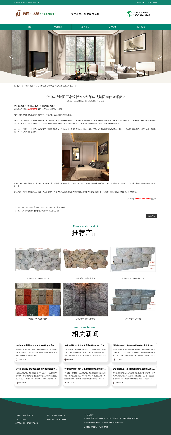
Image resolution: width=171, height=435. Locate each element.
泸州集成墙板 (20, 106)
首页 (30, 27)
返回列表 (151, 216)
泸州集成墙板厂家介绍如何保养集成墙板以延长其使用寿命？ (44, 207)
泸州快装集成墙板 (47, 106)
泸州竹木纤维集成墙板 (92, 423)
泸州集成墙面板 (112, 418)
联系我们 (141, 27)
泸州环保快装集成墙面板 (129, 418)
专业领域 (58, 27)
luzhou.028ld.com (79, 101)
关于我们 (113, 27)
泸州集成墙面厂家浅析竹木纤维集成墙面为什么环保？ (58, 86)
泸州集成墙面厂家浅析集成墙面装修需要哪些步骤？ (41, 211)
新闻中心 (85, 27)
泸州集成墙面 (89, 418)
